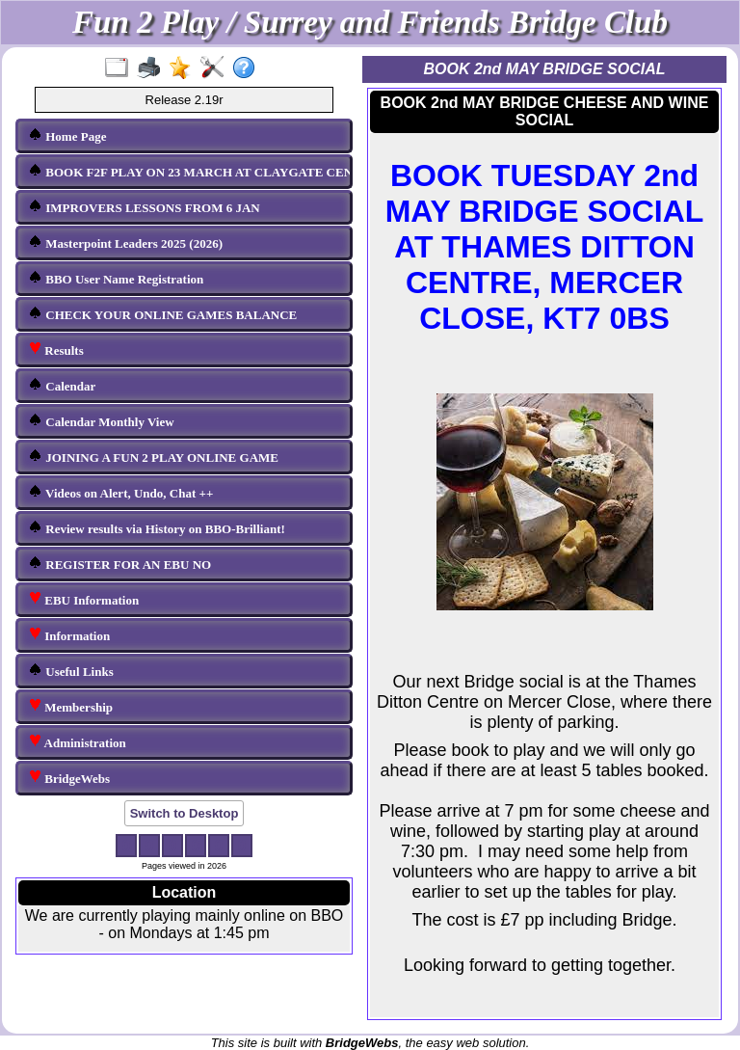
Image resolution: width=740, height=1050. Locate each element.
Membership (70, 706)
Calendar (61, 385)
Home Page (67, 135)
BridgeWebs (69, 777)
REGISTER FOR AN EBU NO (119, 563)
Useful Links (71, 670)
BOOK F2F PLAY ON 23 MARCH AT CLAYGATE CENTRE (186, 171)
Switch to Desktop (184, 813)
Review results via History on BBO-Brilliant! (156, 528)
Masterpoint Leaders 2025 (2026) (125, 242)
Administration (77, 742)
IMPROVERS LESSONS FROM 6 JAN (144, 207)
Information (69, 635)
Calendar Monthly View (101, 421)
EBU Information (83, 599)
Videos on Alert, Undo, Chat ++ (120, 492)
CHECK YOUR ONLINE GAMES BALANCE (162, 314)
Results (56, 349)
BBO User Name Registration (115, 278)
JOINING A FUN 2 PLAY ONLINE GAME (153, 456)
